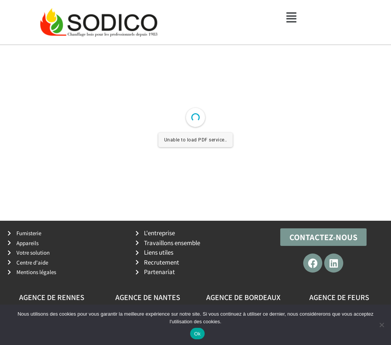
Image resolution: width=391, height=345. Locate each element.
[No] (381, 325)
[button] (292, 17)
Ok (197, 334)
